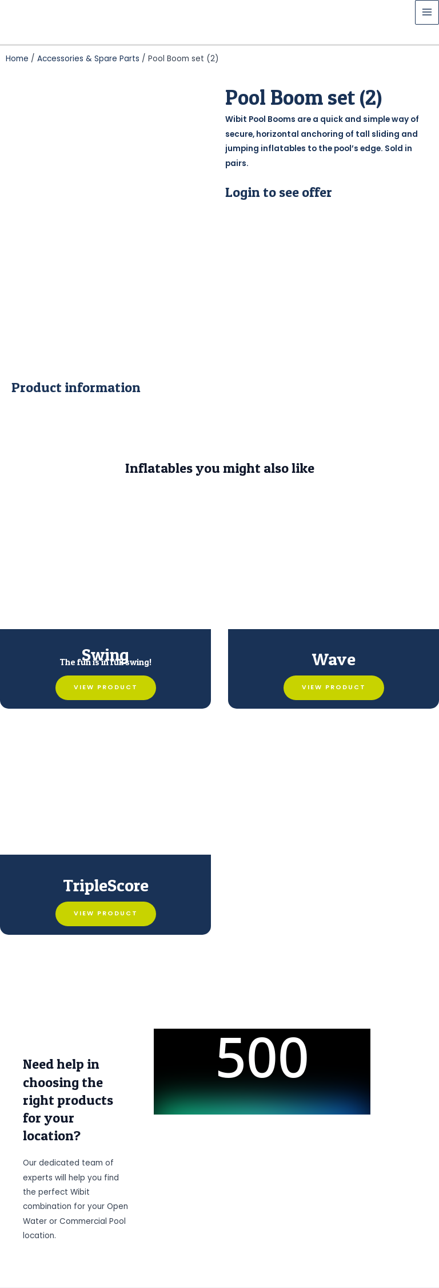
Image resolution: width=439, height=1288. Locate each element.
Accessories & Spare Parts (88, 58)
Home (17, 58)
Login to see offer (278, 192)
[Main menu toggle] (427, 12)
